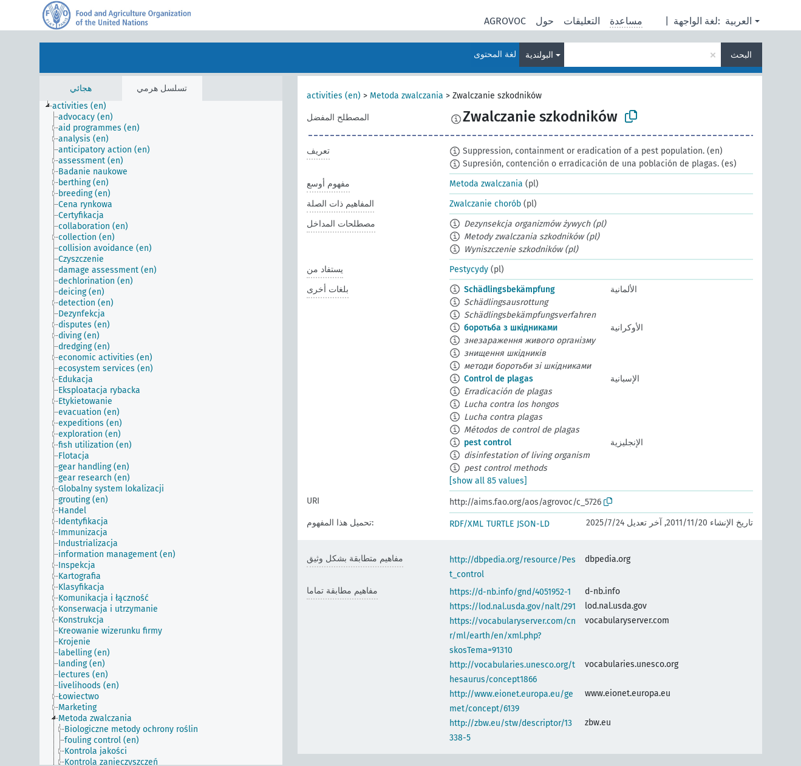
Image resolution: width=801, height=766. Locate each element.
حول (545, 21)
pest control (487, 442)
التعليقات (582, 21)
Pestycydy (468, 269)
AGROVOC (505, 21)
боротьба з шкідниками (510, 328)
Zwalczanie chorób (485, 204)
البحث (741, 55)
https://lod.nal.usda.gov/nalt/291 (512, 606)
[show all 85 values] (488, 481)
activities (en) (334, 96)
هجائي (81, 88)
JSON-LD (533, 524)
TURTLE (500, 524)
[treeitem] (84, 106)
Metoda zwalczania (406, 96)
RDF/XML (466, 524)
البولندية (539, 55)
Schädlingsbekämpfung (509, 289)
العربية (738, 21)
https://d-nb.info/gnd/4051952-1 (510, 592)
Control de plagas (498, 379)
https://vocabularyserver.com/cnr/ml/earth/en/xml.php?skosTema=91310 (512, 635)
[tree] (160, 433)
